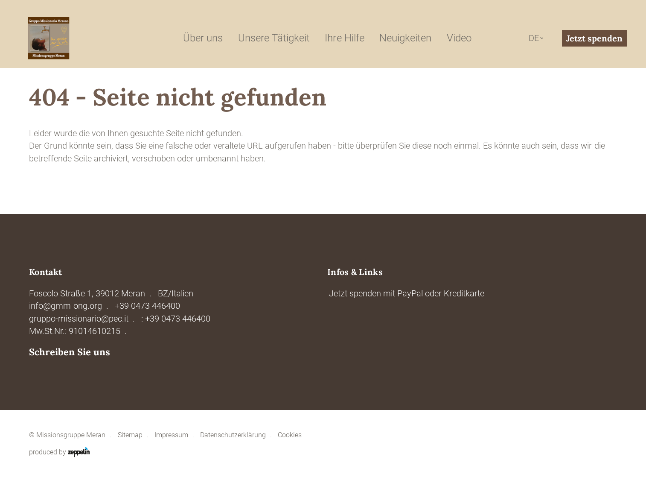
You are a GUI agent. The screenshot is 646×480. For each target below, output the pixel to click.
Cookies (290, 435)
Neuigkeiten (405, 38)
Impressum (171, 435)
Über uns (203, 38)
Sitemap (130, 435)
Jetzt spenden (594, 38)
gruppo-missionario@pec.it (78, 319)
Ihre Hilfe (344, 38)
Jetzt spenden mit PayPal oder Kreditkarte (406, 294)
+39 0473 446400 (147, 306)
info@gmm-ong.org (65, 306)
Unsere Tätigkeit (274, 38)
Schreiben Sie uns (69, 352)
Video (459, 38)
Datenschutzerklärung (233, 435)
